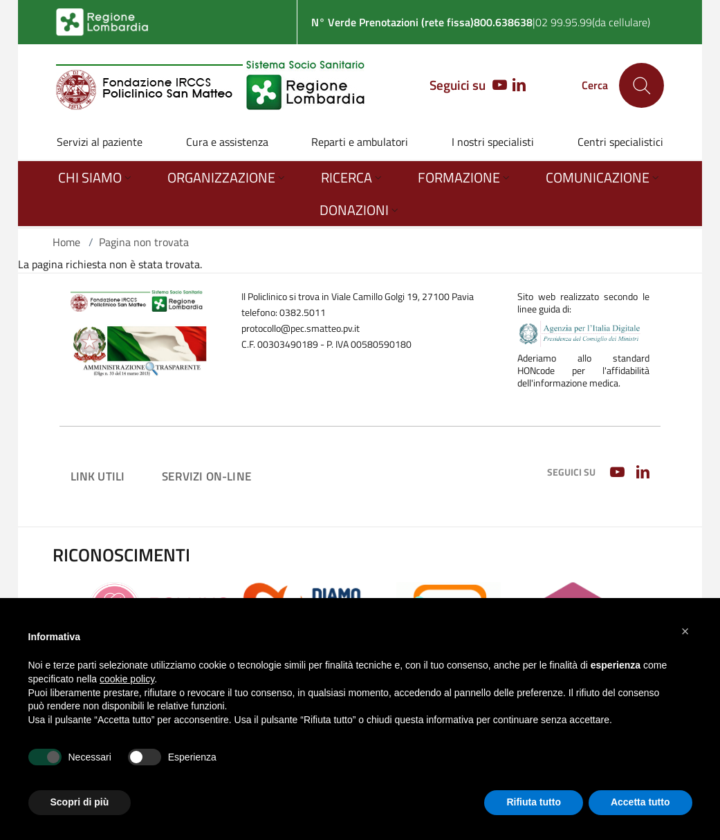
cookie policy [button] (127, 678)
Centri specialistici (620, 141)
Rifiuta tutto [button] (533, 802)
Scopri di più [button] (79, 802)
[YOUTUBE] (496, 85)
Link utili (98, 476)
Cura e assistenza (227, 141)
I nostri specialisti (493, 141)
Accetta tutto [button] (640, 802)
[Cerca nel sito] (641, 85)
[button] (685, 631)
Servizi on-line (206, 476)
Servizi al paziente (99, 141)
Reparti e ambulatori (359, 141)
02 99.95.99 (563, 22)
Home (66, 242)
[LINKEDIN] (519, 85)
